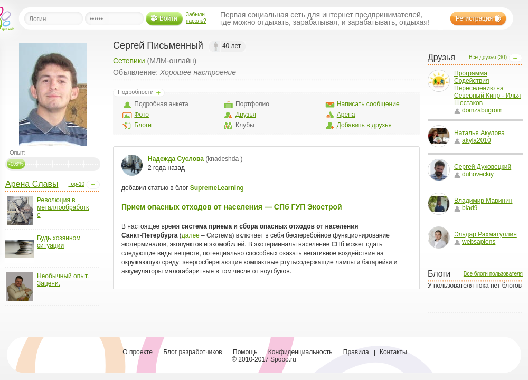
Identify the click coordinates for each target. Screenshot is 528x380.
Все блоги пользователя (493, 274)
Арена (346, 114)
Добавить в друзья (364, 125)
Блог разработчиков (192, 352)
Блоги (143, 125)
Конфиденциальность (300, 352)
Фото (141, 114)
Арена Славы (31, 183)
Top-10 (76, 184)
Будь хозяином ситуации (58, 241)
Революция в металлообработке (63, 207)
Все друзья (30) (488, 57)
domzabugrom (478, 110)
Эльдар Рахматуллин (485, 234)
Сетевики (129, 60)
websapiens (474, 241)
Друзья (245, 114)
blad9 (465, 208)
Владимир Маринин (483, 200)
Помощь (245, 352)
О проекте (137, 352)
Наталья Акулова (479, 133)
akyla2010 (472, 140)
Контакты (393, 352)
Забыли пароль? (196, 18)
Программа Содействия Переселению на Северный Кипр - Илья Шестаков (487, 88)
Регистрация (474, 18)
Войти (168, 18)
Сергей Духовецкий (482, 166)
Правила (356, 352)
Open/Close (93, 184)
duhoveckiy (474, 174)
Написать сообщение (368, 104)
